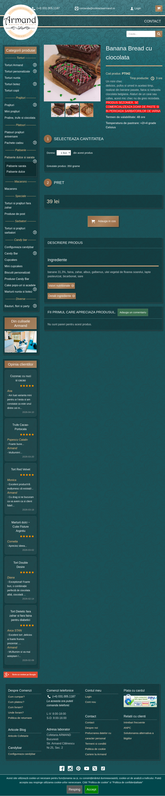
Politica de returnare (20, 717)
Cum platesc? (16, 701)
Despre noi (91, 727)
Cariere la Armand (96, 754)
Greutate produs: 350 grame (63, 166)
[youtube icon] (86, 768)
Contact (152, 21)
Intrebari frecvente (134, 722)
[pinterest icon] (78, 768)
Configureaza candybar (19, 247)
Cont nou (90, 701)
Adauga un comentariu (133, 312)
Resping (74, 789)
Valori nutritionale (59, 285)
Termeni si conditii (95, 743)
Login (135, 8)
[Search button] (158, 34)
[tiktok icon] (103, 768)
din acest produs (82, 152)
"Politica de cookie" (98, 782)
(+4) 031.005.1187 (62, 696)
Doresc (51, 152)
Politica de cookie (95, 748)
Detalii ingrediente (59, 295)
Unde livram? (16, 712)
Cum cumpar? (16, 696)
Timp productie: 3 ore (146, 78)
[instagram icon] (70, 768)
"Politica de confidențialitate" (127, 782)
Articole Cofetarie (18, 735)
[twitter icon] (94, 768)
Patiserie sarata (16, 166)
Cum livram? (15, 707)
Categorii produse (20, 50)
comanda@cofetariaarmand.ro (95, 8)
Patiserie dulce (16, 171)
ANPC (127, 727)
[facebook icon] (62, 768)
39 (49, 201)
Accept (91, 789)
